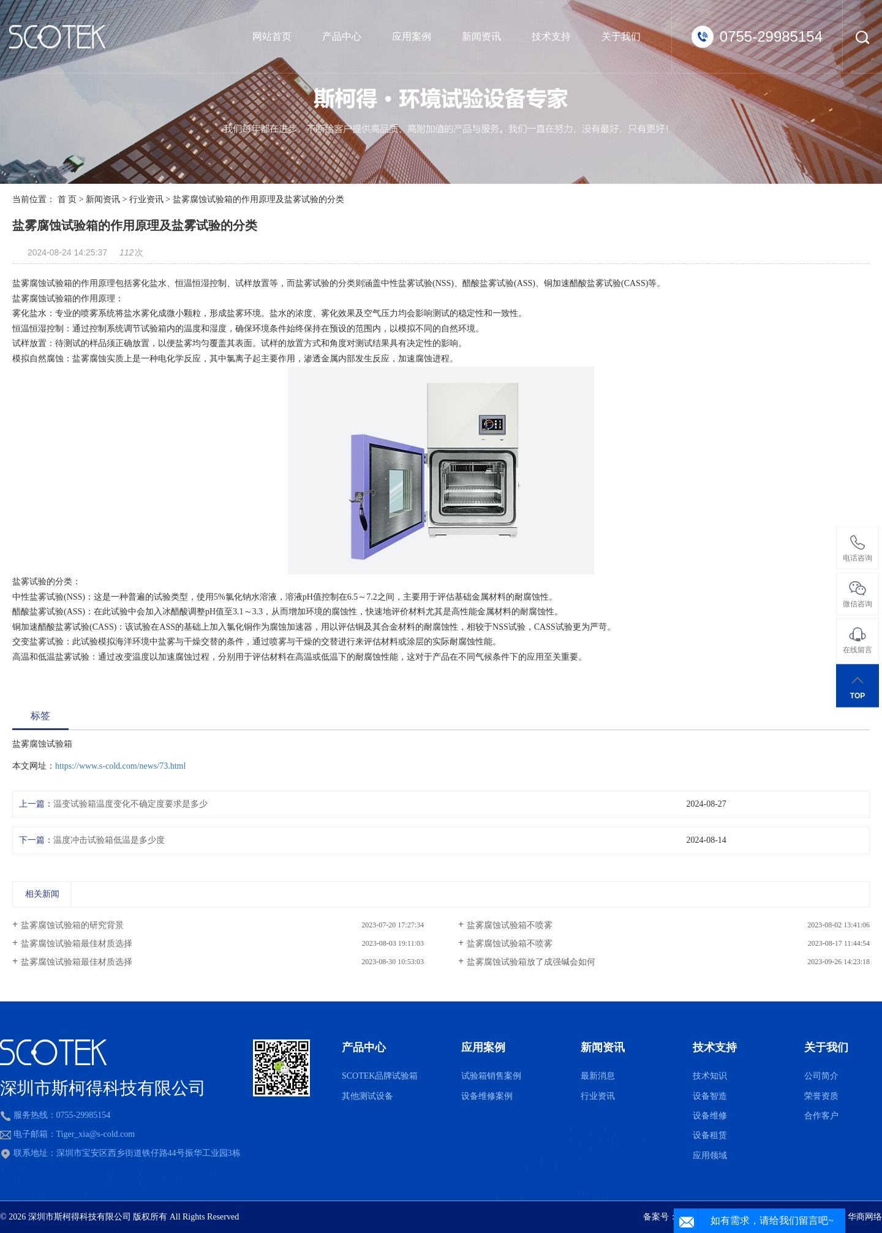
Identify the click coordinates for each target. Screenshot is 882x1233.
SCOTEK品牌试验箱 (380, 1075)
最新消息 (598, 1075)
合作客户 (821, 1115)
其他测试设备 (367, 1096)
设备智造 (710, 1096)
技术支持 (551, 36)
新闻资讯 (481, 36)
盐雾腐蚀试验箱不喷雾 (509, 925)
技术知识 (710, 1075)
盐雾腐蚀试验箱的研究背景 (72, 925)
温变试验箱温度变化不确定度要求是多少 (130, 804)
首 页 (67, 199)
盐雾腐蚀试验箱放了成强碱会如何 (531, 962)
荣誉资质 (821, 1096)
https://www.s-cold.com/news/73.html (120, 766)
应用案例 (411, 36)
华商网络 (865, 1216)
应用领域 (710, 1155)
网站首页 (272, 36)
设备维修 (710, 1115)
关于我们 (621, 36)
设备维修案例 (487, 1096)
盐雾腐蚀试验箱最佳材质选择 (76, 943)
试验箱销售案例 (491, 1075)
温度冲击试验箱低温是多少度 (109, 840)
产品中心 (341, 36)
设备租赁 (710, 1135)
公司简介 (821, 1075)
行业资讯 (146, 199)
